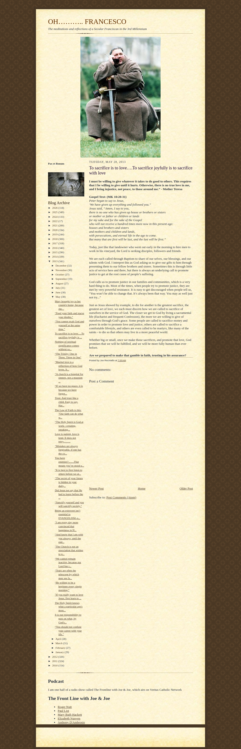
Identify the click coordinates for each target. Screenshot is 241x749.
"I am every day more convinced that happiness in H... (66, 526)
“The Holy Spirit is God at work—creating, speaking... (69, 425)
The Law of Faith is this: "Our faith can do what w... (69, 414)
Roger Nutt (65, 707)
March (59, 643)
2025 (55, 212)
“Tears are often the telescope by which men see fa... (67, 574)
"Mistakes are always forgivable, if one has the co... (68, 450)
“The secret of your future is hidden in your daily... (69, 482)
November (62, 270)
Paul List (63, 711)
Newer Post (96, 488)
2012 (55, 656)
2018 (55, 239)
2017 (55, 243)
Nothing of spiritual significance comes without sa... (67, 345)
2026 (55, 207)
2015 (55, 252)
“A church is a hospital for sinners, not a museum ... (69, 378)
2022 (55, 221)
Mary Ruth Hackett (70, 714)
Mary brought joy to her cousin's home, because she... (69, 305)
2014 (55, 256)
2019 (55, 234)
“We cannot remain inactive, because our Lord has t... (68, 562)
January (60, 652)
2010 (55, 665)
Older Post (186, 488)
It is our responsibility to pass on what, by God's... (68, 618)
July (58, 287)
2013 (55, 261)
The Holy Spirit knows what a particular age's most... (69, 606)
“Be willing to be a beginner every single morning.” (68, 586)
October (60, 274)
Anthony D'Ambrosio (71, 722)
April (59, 638)
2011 (55, 661)
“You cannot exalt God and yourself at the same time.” (69, 325)
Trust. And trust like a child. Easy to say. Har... (66, 401)
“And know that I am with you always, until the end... (69, 538)
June (58, 292)
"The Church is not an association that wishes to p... (69, 550)
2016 (55, 247)
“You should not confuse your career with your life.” (68, 630)
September (62, 278)
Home (142, 488)
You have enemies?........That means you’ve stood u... (69, 461)
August (60, 283)
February (61, 647)
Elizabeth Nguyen (69, 718)
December (61, 265)
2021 (55, 225)
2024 (55, 216)
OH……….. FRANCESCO (87, 21)
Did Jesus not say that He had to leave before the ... (69, 494)
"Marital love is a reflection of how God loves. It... (68, 365)
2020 (55, 230)
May (58, 296)
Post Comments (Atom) (121, 497)
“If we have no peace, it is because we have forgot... (69, 389)
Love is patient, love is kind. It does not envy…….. (67, 437)
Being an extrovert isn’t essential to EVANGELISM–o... (67, 514)
